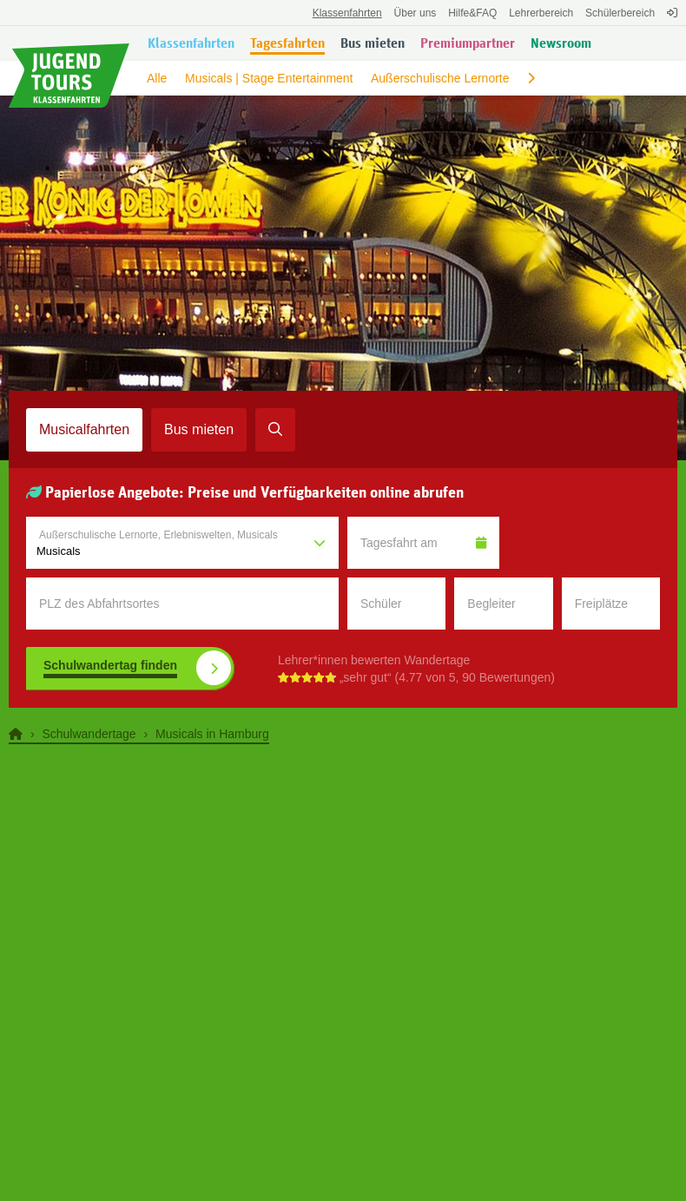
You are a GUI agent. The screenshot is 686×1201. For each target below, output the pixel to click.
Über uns (415, 13)
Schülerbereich (620, 13)
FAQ (472, 13)
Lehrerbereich (541, 13)
